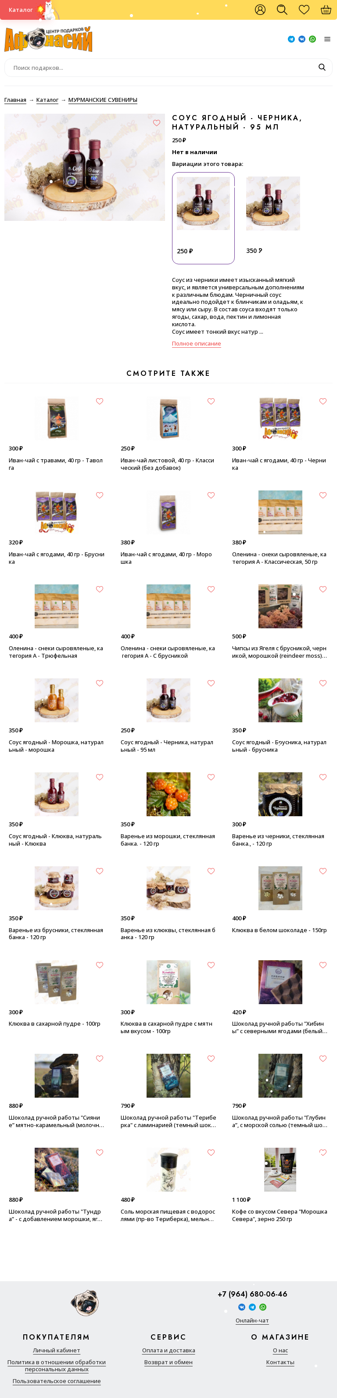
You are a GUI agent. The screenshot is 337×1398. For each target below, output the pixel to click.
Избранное (308, 13)
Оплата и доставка (168, 1350)
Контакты (280, 1362)
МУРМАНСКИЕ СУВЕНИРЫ (102, 100)
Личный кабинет (56, 1350)
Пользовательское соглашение (57, 1381)
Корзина (330, 13)
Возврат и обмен (168, 1362)
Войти (260, 10)
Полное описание (196, 343)
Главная (15, 100)
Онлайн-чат (252, 1320)
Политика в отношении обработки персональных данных (56, 1365)
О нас (280, 1350)
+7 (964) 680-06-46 (252, 1294)
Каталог (21, 10)
